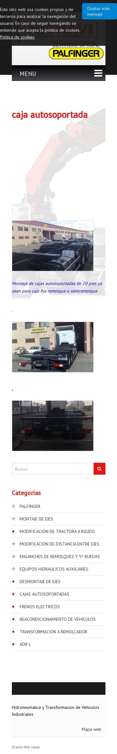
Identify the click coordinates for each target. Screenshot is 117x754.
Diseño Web (21, 747)
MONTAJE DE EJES (36, 519)
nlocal (35, 747)
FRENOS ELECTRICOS (40, 606)
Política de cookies (17, 37)
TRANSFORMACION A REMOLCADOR (53, 632)
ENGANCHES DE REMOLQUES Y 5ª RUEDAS (60, 556)
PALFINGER (30, 506)
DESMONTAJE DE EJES (40, 581)
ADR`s (25, 644)
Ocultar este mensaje (98, 11)
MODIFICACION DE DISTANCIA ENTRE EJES (59, 544)
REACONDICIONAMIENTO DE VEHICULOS (58, 619)
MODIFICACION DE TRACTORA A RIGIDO (57, 531)
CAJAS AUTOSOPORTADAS (44, 594)
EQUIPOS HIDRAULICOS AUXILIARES (54, 569)
